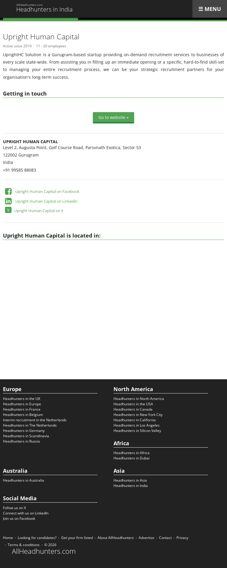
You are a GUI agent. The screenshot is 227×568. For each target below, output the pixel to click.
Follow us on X (14, 507)
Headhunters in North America (139, 398)
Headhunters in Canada (133, 409)
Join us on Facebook (19, 518)
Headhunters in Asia (130, 480)
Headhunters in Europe (22, 403)
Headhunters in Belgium (23, 414)
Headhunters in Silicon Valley (137, 430)
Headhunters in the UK (21, 398)
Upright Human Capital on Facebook (47, 191)
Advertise (146, 537)
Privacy (182, 537)
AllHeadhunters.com (44, 551)
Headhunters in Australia (23, 480)
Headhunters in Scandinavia (26, 435)
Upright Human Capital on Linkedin (46, 201)
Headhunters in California (135, 419)
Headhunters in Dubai (132, 458)
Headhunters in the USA (133, 403)
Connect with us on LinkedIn (25, 513)
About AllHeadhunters (116, 537)
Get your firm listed (77, 537)
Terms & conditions (24, 544)
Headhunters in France (21, 409)
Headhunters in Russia (21, 441)
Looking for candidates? (37, 537)
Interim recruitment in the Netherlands (35, 419)
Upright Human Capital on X (39, 210)
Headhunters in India (131, 485)
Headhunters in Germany (24, 430)
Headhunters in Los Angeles (137, 425)
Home (8, 537)
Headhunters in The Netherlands (30, 425)
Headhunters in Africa (132, 452)
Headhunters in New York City (138, 414)
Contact (165, 537)
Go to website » (113, 117)
